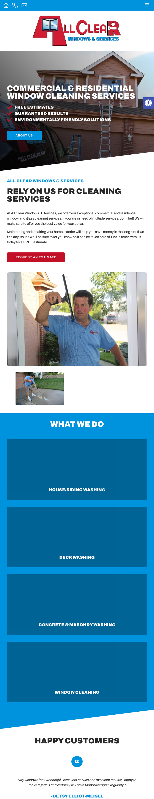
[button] (147, 4)
